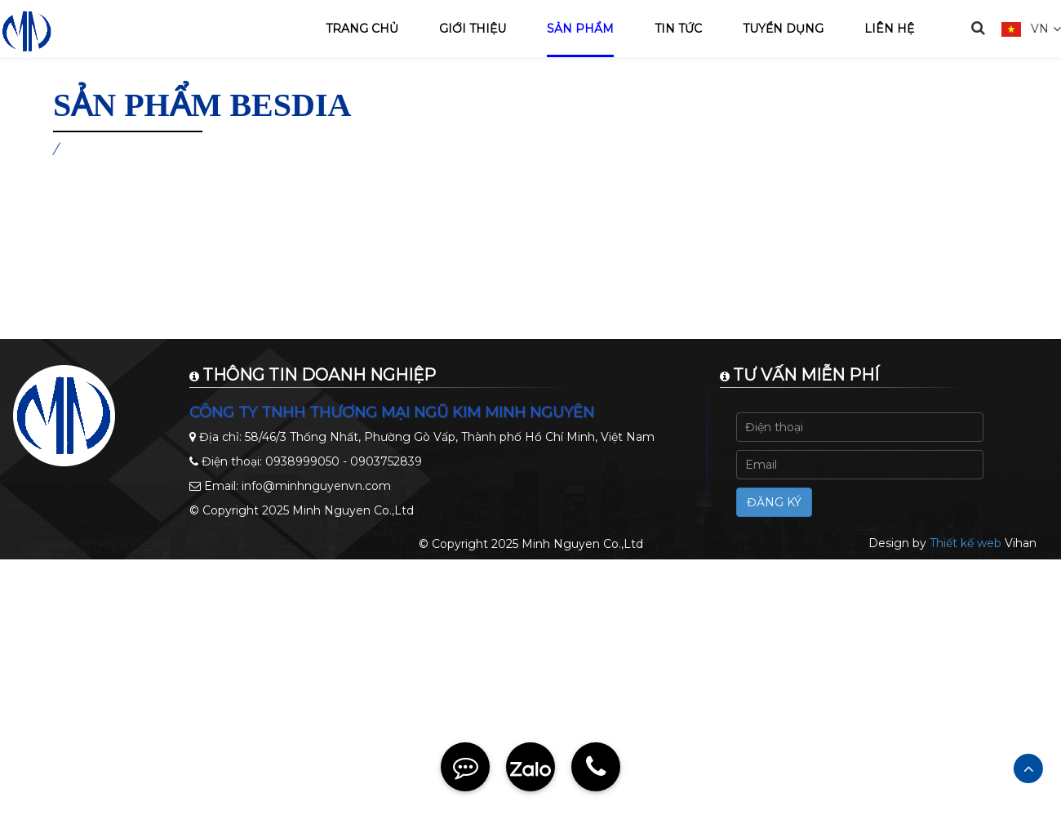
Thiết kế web (965, 543)
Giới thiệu (472, 28)
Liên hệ (889, 28)
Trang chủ (362, 28)
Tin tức (678, 28)
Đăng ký (774, 502)
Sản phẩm (580, 28)
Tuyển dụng (783, 28)
